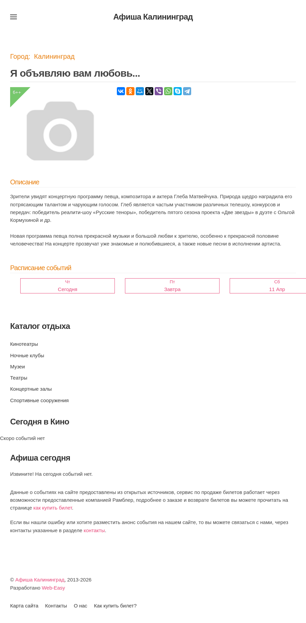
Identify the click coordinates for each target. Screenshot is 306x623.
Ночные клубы (27, 355)
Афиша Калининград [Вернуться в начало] (153, 16)
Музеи (17, 366)
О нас (80, 605)
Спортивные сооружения (39, 400)
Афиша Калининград (40, 579)
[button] (13, 16)
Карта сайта (24, 605)
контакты (94, 530)
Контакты (56, 605)
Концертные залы (31, 389)
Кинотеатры (24, 344)
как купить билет (52, 508)
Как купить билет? (115, 605)
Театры (18, 378)
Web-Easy (53, 588)
